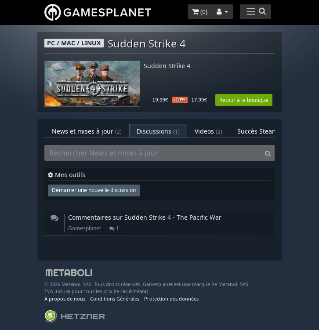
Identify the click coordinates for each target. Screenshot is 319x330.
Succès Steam (263, 131)
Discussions (158, 131)
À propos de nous (64, 298)
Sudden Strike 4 (167, 66)
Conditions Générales (114, 298)
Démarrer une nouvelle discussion (94, 190)
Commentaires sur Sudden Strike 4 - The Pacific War (144, 217)
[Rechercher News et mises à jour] (152, 153)
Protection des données (171, 298)
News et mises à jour (87, 131)
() (199, 11)
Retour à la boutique (243, 100)
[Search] (268, 153)
